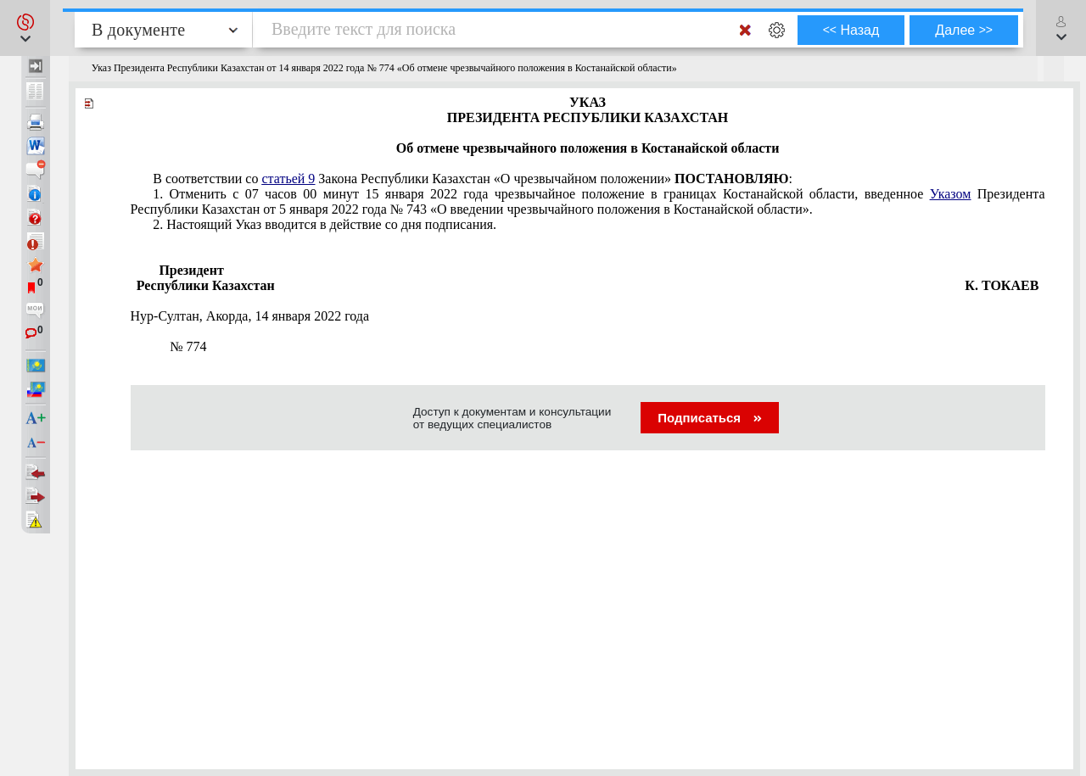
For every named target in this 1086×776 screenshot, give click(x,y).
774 (179, 346)
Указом (950, 194)
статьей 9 (288, 178)
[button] (25, 28)
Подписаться (710, 417)
